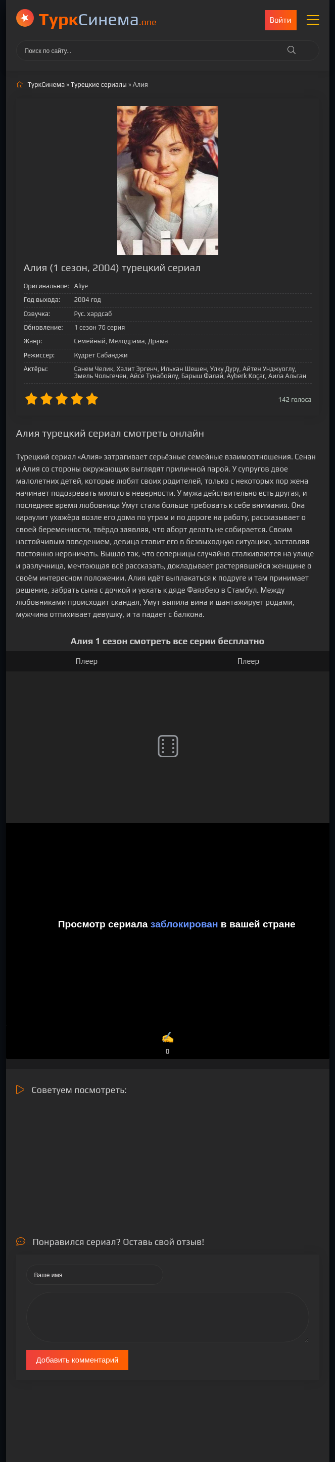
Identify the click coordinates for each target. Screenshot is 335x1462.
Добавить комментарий (77, 1359)
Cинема (98, 19)
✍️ (167, 1044)
